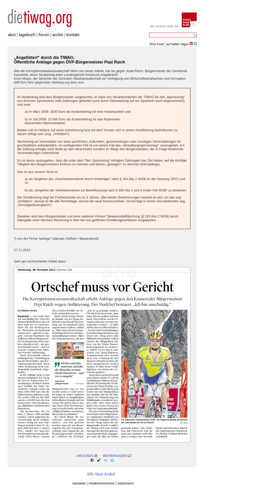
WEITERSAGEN (117, 456)
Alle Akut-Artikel (101, 474)
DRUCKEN (87, 456)
